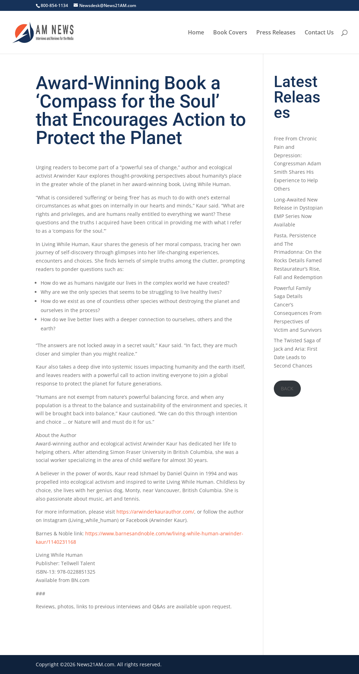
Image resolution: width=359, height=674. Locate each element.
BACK (287, 388)
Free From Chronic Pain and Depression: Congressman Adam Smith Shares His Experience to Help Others (297, 163)
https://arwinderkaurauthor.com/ (155, 511)
